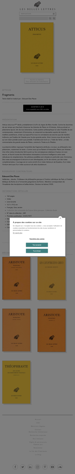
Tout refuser (37, 251)
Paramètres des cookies (36, 239)
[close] (60, 218)
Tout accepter (37, 245)
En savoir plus (17, 233)
